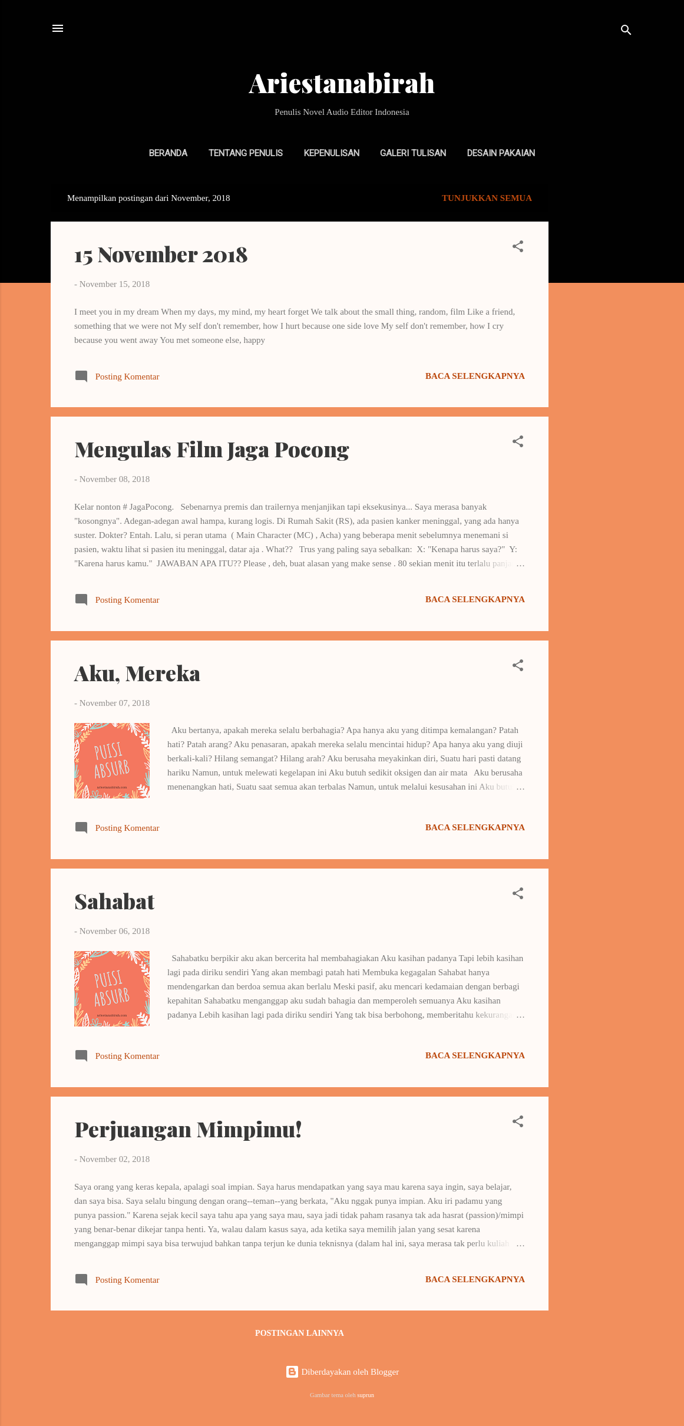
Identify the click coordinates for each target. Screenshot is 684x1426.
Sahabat (114, 900)
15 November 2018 (161, 253)
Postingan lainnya (299, 1333)
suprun (365, 1395)
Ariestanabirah (342, 82)
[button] (518, 248)
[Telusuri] (626, 32)
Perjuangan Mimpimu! (188, 1128)
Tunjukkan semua (487, 198)
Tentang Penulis (246, 153)
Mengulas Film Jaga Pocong (211, 448)
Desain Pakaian (501, 153)
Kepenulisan (331, 153)
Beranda (168, 153)
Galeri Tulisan (413, 153)
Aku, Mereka (137, 672)
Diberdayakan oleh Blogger (342, 1372)
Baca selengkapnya (475, 376)
